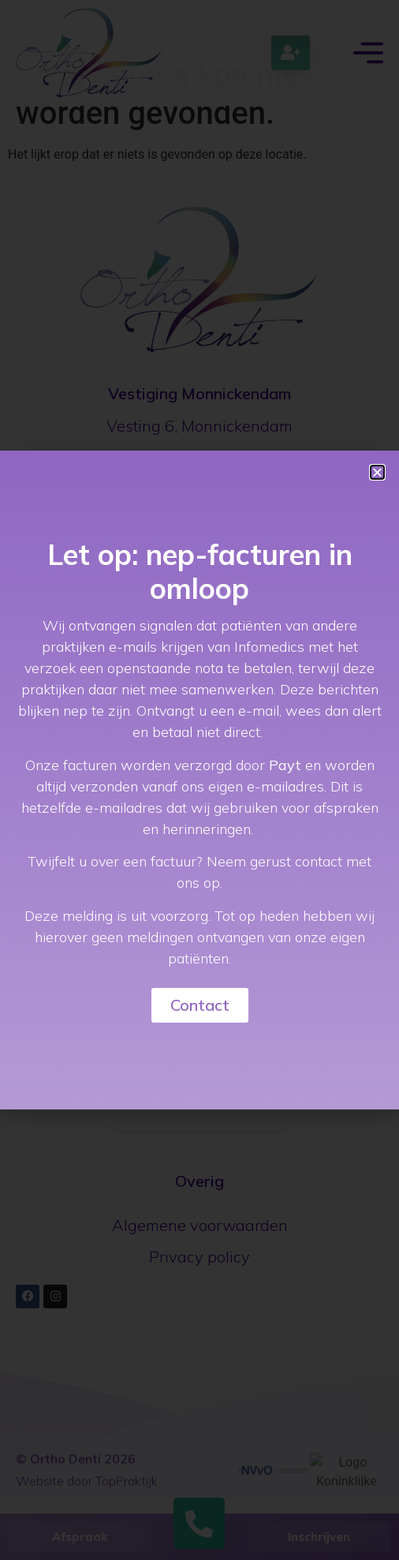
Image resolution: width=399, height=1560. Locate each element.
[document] (199, 780)
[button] (377, 472)
